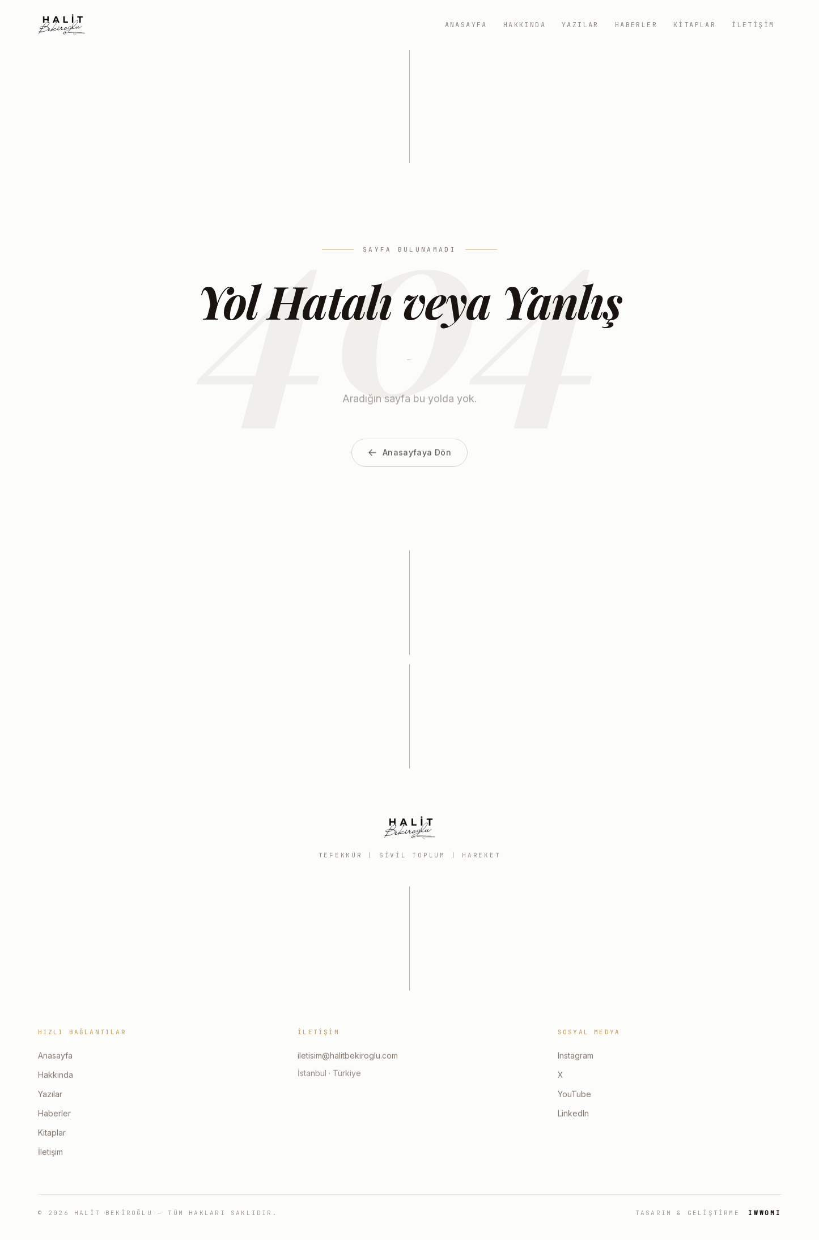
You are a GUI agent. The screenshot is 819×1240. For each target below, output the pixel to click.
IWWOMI (765, 1213)
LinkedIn (573, 1114)
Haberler (636, 24)
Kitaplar (694, 24)
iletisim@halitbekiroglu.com (348, 1056)
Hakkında (524, 24)
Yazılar (580, 24)
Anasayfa (466, 24)
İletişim (753, 24)
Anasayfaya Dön (409, 465)
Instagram (575, 1056)
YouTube (574, 1094)
